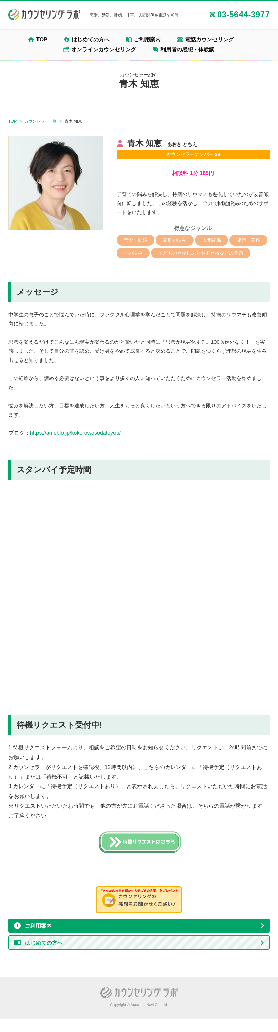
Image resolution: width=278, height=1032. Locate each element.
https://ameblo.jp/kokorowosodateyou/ (75, 433)
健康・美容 (248, 240)
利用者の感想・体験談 (187, 49)
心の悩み (133, 253)
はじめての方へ (90, 39)
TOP (41, 39)
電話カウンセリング (209, 39)
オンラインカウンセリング (103, 49)
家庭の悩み (174, 240)
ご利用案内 (147, 39)
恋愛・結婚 (135, 240)
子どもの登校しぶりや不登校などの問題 (200, 253)
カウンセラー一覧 (40, 121)
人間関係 (211, 240)
